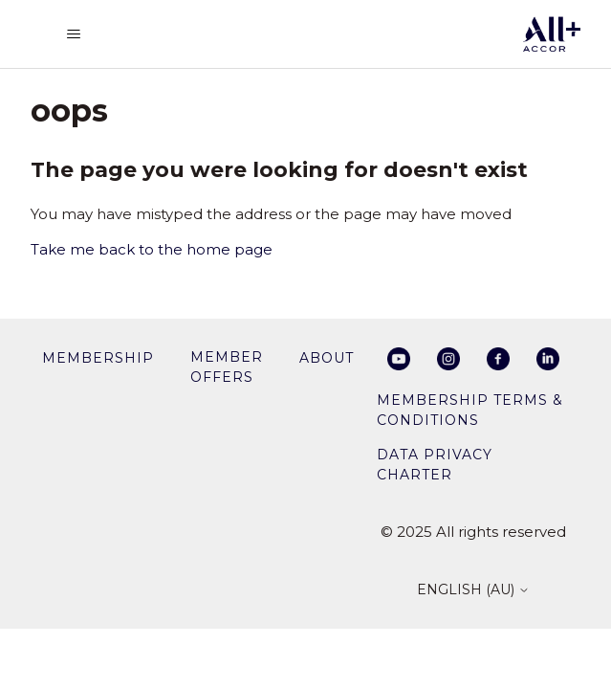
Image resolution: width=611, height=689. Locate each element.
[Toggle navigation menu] (74, 34)
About (326, 358)
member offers (226, 367)
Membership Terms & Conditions (470, 410)
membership (98, 358)
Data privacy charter (434, 464)
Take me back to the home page (152, 249)
